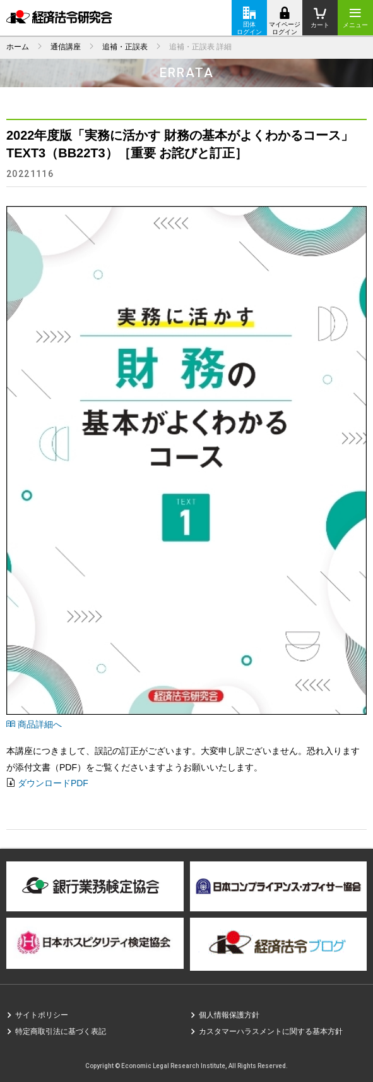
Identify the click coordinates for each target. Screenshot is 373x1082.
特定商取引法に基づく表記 (60, 1031)
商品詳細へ (34, 724)
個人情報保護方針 (229, 1015)
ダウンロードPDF (53, 783)
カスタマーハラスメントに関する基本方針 (271, 1031)
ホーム (17, 46)
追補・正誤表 (125, 46)
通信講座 (65, 46)
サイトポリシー (41, 1015)
